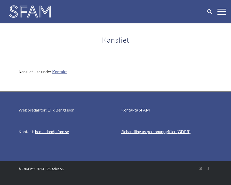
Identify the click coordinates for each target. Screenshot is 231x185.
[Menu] (219, 11)
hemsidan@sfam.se (52, 131)
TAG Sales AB (55, 168)
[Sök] (207, 11)
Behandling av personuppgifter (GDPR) (155, 131)
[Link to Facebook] (208, 168)
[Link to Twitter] (201, 168)
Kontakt (59, 71)
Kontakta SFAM (135, 109)
